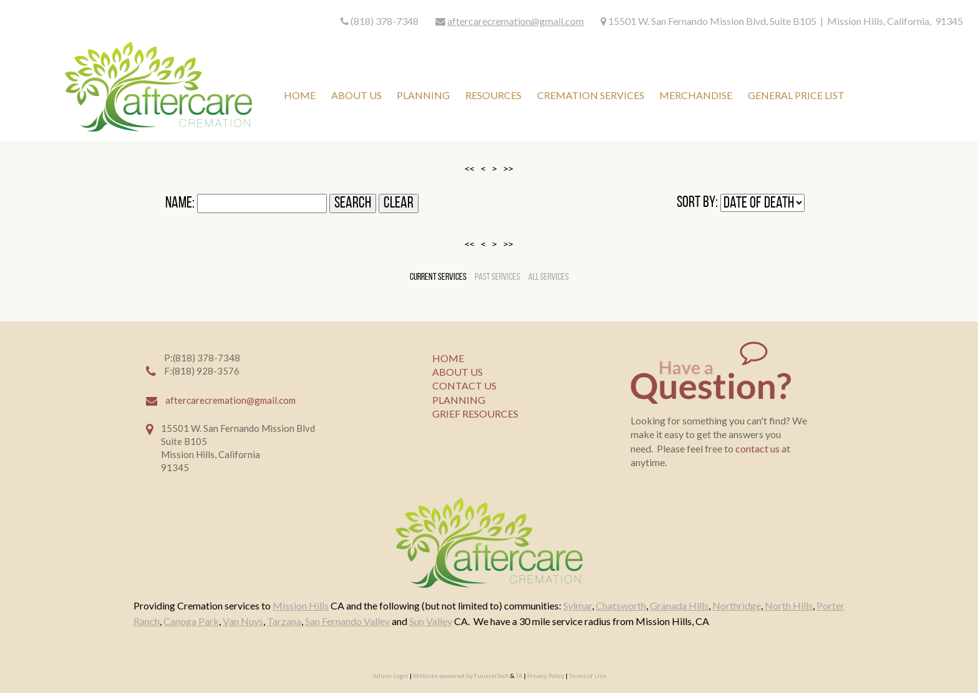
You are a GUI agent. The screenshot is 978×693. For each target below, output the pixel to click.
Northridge (736, 605)
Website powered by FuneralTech (461, 675)
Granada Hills (679, 605)
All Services (548, 277)
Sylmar (577, 605)
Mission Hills (301, 605)
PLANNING (458, 400)
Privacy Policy (545, 675)
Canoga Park (191, 621)
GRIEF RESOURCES (475, 413)
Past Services (497, 277)
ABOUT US (457, 372)
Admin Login (390, 675)
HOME (448, 358)
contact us (757, 448)
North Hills (789, 605)
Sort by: (697, 203)
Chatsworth (621, 605)
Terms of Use (587, 675)
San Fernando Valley (347, 621)
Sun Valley (430, 621)
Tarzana (284, 621)
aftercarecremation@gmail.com (515, 21)
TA (519, 675)
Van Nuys (243, 621)
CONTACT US (464, 385)
